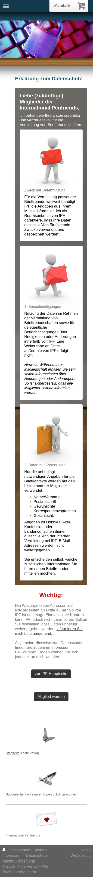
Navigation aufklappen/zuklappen (46, 6)
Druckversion (16, 850)
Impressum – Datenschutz (24, 855)
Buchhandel (12, 861)
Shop (30, 861)
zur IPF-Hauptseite (51, 674)
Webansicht (81, 855)
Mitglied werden (51, 696)
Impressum (61, 647)
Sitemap (40, 850)
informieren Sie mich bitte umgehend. (49, 631)
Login (86, 850)
